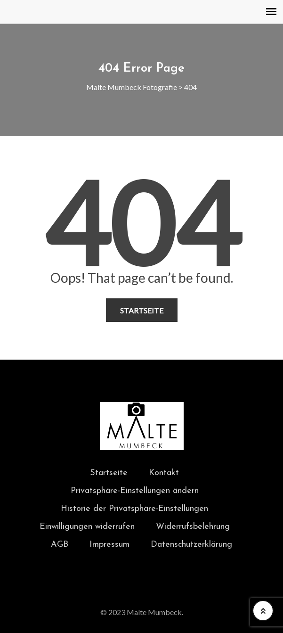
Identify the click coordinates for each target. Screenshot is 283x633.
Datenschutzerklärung (191, 544)
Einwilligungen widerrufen (87, 526)
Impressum (109, 544)
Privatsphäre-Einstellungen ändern (135, 490)
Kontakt (164, 473)
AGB (59, 544)
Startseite (141, 310)
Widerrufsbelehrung (193, 526)
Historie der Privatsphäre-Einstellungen (134, 508)
